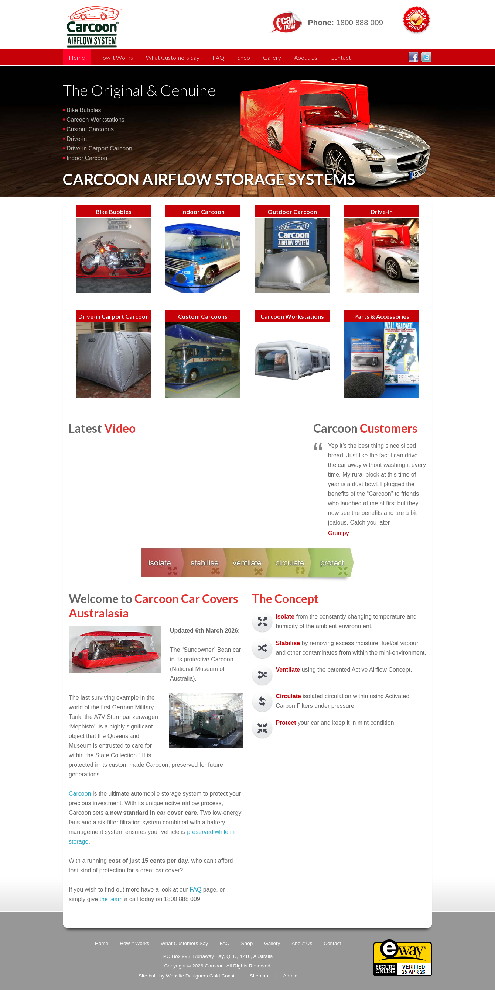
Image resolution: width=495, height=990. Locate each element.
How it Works (115, 57)
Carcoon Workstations (95, 120)
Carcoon (81, 793)
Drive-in (76, 139)
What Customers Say (172, 57)
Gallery (272, 57)
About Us (305, 57)
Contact (340, 57)
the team (111, 899)
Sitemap (259, 976)
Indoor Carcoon (86, 158)
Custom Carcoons (90, 129)
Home (77, 57)
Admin (290, 976)
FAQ (218, 57)
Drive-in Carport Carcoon (99, 148)
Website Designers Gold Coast (200, 976)
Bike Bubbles (83, 110)
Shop (243, 57)
